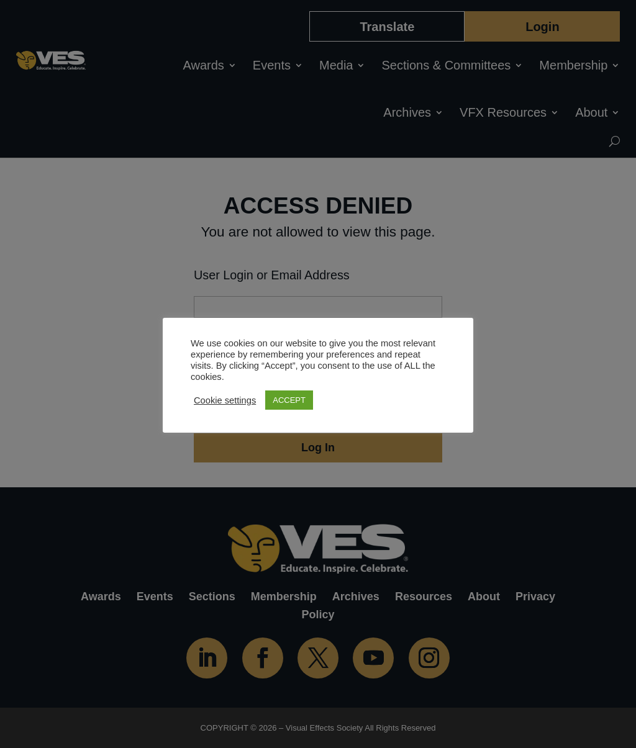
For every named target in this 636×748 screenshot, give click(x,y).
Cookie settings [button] (225, 400)
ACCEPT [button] (289, 400)
